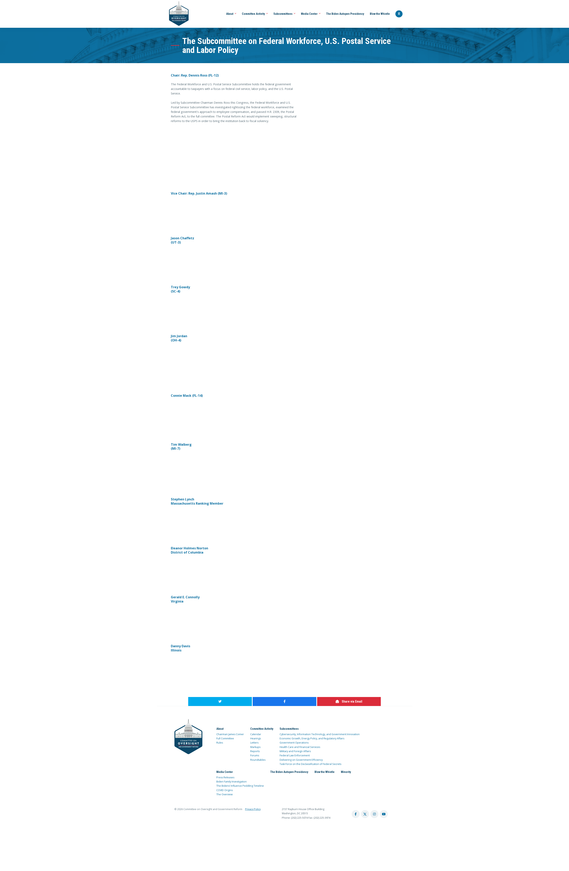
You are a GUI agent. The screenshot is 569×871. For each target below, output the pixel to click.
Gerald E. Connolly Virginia (185, 599)
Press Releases (225, 777)
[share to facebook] (284, 701)
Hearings (255, 738)
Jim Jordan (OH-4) (179, 338)
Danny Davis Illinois (180, 648)
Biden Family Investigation (231, 781)
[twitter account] (365, 814)
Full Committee (225, 738)
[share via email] (349, 701)
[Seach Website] (399, 14)
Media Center (311, 13)
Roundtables (257, 760)
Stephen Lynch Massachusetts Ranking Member (197, 501)
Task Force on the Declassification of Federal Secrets (310, 764)
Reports (255, 751)
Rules (219, 742)
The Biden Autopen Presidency (345, 13)
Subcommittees (284, 13)
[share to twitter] (220, 701)
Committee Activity (255, 13)
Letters (254, 742)
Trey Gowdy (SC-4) (180, 289)
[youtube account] (384, 814)
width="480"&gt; (201, 143)
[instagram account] (374, 814)
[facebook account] (356, 814)
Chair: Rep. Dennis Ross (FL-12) (195, 75)
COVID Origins (224, 790)
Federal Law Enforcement (295, 755)
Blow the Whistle (380, 13)
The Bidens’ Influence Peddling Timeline (240, 785)
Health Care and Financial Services (300, 747)
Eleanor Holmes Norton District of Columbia (189, 550)
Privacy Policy (253, 809)
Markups (255, 747)
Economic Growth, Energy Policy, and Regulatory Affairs (312, 738)
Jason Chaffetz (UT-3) (182, 240)
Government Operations (294, 742)
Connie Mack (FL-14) (187, 395)
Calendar (255, 734)
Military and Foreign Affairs (295, 751)
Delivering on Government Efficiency (301, 760)
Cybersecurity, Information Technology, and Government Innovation (320, 734)
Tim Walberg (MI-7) (181, 446)
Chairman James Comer (230, 734)
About (231, 13)
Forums (254, 755)
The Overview (224, 794)
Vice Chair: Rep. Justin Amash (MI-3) (199, 193)
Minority (346, 772)
